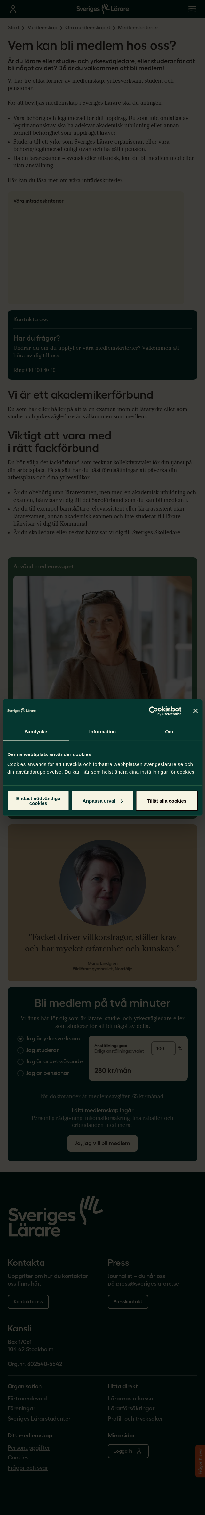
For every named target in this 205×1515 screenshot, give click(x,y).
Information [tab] (102, 731)
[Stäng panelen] (195, 711)
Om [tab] (169, 731)
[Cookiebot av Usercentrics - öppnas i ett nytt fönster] (153, 711)
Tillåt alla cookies (166, 800)
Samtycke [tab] (36, 731)
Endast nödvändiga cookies (38, 801)
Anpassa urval (103, 800)
